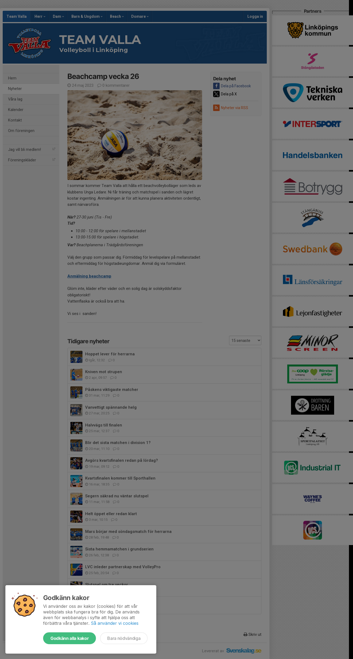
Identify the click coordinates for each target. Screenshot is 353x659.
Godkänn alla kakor (69, 638)
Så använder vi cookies (115, 623)
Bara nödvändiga (123, 638)
